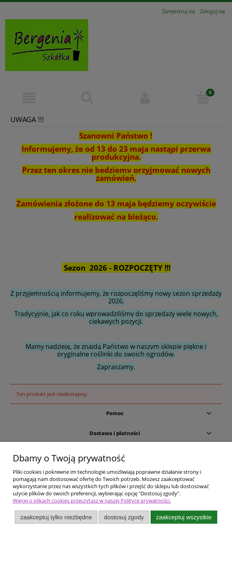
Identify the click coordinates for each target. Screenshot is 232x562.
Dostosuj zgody (124, 517)
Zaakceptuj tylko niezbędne (56, 517)
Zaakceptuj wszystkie (184, 517)
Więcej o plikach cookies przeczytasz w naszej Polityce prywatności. (92, 500)
